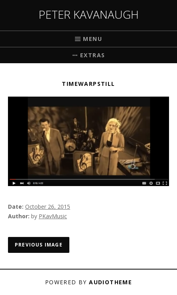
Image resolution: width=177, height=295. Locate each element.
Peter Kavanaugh (89, 14)
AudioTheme (110, 282)
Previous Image (39, 244)
